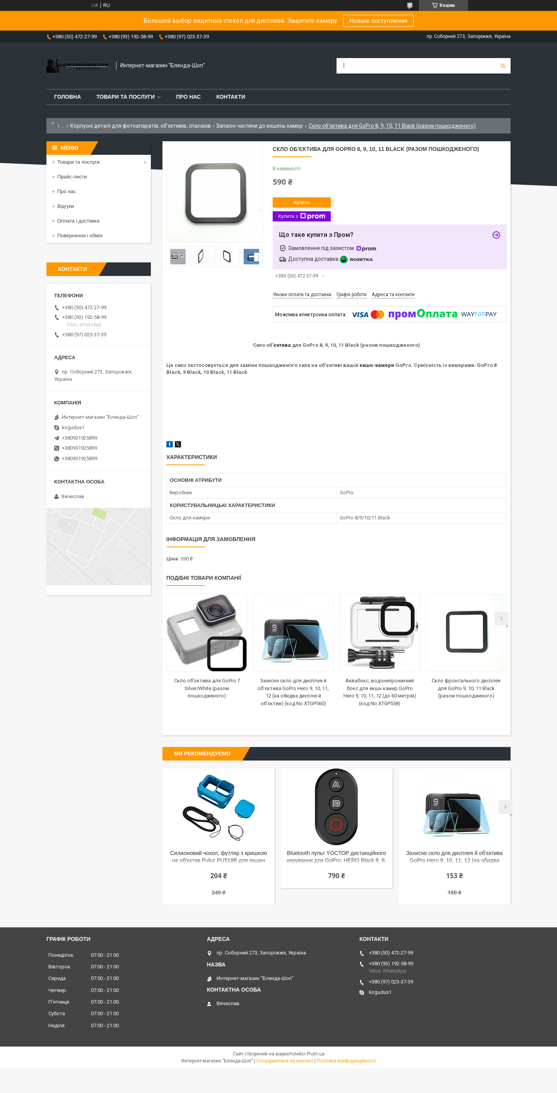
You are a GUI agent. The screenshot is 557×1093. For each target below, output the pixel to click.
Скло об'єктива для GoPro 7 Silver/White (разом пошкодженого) (207, 688)
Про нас (188, 97)
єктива (282, 345)
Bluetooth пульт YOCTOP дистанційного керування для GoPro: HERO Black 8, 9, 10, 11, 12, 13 (336, 857)
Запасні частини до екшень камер (259, 126)
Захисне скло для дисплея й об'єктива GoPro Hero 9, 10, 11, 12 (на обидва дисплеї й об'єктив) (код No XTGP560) (454, 857)
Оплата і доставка (78, 221)
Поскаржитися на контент (284, 1061)
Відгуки (65, 206)
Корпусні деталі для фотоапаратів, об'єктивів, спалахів (140, 126)
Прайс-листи (72, 177)
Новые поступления (378, 20)
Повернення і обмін (80, 235)
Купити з (301, 216)
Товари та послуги (125, 97)
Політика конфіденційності (346, 1061)
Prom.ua (316, 1054)
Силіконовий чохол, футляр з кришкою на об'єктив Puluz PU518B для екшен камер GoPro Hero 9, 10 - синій (218, 857)
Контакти (230, 97)
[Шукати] (503, 66)
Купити (302, 202)
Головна (67, 97)
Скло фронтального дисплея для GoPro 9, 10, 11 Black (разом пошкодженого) (466, 688)
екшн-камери (376, 365)
